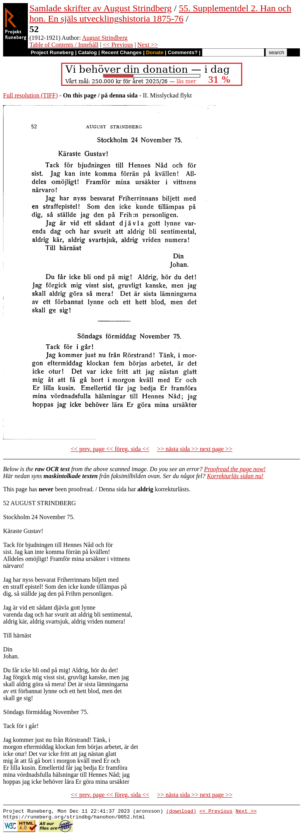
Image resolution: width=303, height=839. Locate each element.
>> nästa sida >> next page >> (195, 449)
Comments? (183, 52)
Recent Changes (121, 52)
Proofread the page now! (234, 469)
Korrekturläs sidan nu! (235, 476)
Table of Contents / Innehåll (63, 44)
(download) (181, 811)
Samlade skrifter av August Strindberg (100, 8)
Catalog (87, 52)
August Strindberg (104, 37)
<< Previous (118, 44)
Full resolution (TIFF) (30, 95)
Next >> (147, 44)
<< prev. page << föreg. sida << (110, 449)
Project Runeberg (52, 52)
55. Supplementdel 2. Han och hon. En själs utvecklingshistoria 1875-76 (160, 13)
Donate (154, 52)
